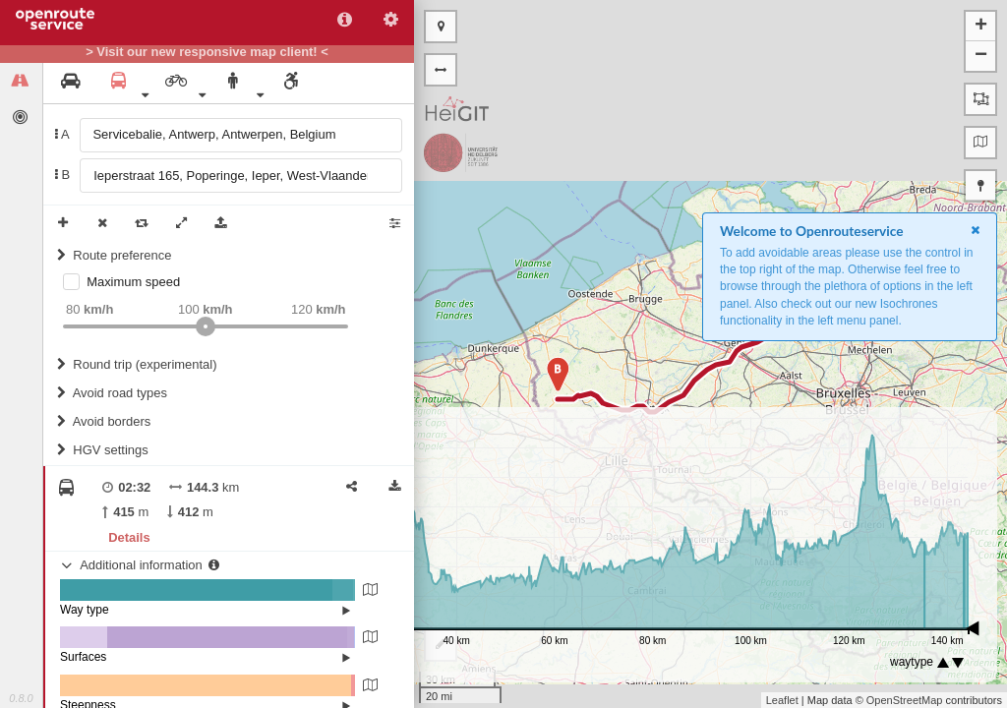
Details (128, 537)
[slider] (205, 326)
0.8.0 (20, 698)
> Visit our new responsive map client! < (207, 52)
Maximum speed (133, 281)
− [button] (981, 56)
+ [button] (981, 26)
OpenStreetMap (904, 700)
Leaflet (782, 700)
